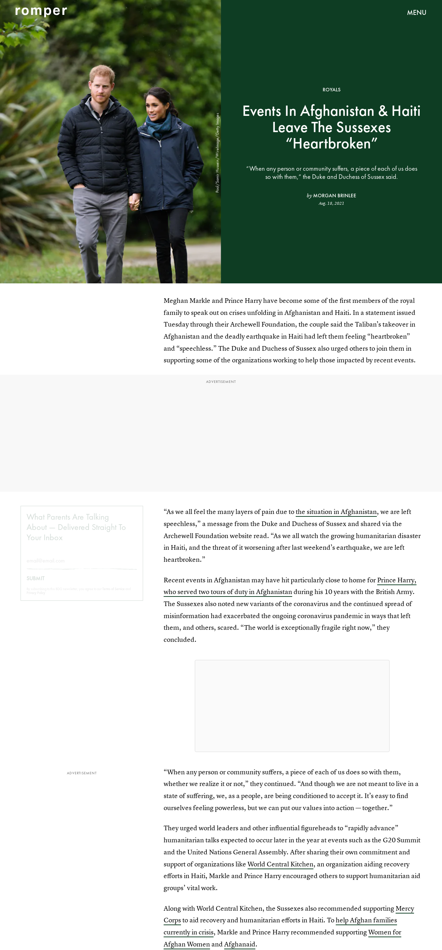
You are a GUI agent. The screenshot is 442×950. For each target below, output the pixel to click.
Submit (36, 584)
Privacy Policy (36, 598)
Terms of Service (113, 594)
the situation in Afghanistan (336, 511)
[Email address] (82, 566)
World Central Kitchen (280, 864)
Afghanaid (239, 944)
